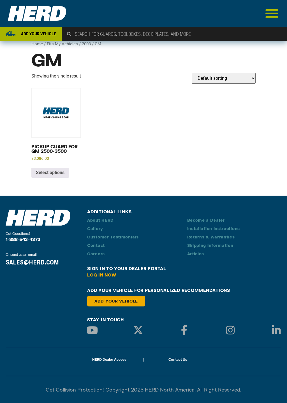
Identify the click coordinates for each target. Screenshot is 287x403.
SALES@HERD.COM (32, 262)
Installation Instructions (213, 228)
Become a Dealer (206, 220)
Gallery (95, 228)
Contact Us (177, 359)
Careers (96, 253)
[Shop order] (224, 78)
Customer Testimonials (113, 237)
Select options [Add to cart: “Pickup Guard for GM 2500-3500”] (50, 172)
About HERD (100, 220)
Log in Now (101, 274)
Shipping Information (210, 245)
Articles (195, 253)
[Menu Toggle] (272, 13)
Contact (96, 245)
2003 (86, 43)
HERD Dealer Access (109, 359)
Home (37, 43)
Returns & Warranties (211, 237)
